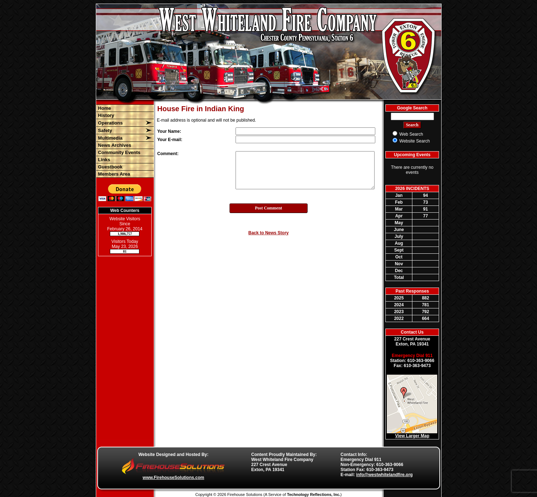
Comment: (168, 153)
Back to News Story (268, 232)
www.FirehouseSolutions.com (173, 477)
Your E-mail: (170, 139)
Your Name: (169, 131)
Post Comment (268, 208)
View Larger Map (412, 435)
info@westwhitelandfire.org (384, 474)
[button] (120, 123)
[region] (125, 141)
